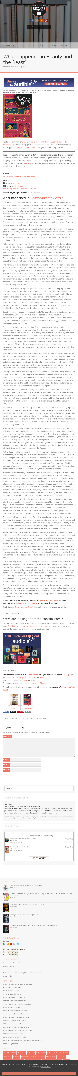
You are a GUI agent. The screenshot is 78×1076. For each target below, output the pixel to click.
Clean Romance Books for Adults (14, 997)
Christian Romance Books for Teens (15, 1011)
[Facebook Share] (6, 712)
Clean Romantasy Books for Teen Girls (16, 1017)
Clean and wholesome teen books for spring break (26, 886)
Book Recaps (18, 718)
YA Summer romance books (12, 1024)
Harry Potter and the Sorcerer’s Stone (23, 839)
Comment (7, 736)
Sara (25, 680)
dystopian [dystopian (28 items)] (25, 1057)
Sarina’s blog (32, 675)
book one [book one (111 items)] (31, 1053)
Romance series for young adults (14, 1037)
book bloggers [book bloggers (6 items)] (10, 1053)
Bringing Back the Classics (12, 987)
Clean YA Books (66, 45)
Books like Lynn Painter (11, 1044)
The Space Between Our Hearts (20, 847)
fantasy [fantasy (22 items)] (33, 1057)
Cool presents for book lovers (13, 963)
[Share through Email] (28, 712)
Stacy (24, 67)
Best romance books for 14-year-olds (16, 1027)
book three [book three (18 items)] (64, 1053)
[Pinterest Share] (20, 712)
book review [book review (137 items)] (41, 1053)
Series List (42, 45)
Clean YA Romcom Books (11, 1007)
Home (7, 45)
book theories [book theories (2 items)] (52, 1053)
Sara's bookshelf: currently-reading (39, 835)
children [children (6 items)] (16, 1057)
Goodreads (18, 186)
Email (5, 765)
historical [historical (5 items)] (61, 1057)
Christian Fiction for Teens (12, 994)
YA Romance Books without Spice (14, 1021)
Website (6, 770)
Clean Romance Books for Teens (14, 1014)
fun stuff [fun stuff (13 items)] (41, 1057)
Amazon (16, 183)
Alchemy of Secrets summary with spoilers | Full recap (27, 904)
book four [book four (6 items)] (21, 1053)
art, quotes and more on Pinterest (34, 683)
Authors (11, 718)
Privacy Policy (7, 976)
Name (5, 760)
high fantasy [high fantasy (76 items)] (51, 1057)
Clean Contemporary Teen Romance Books (17, 1004)
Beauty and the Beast (31, 142)
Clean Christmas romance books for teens (17, 1030)
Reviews (31, 45)
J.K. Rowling (14, 841)
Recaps (23, 45)
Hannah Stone (14, 849)
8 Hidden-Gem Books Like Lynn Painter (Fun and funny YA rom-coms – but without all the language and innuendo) (41, 895)
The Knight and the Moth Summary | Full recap (24, 915)
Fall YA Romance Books (11, 991)
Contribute (52, 45)
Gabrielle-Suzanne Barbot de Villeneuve (19, 176)
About (15, 45)
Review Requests (9, 966)
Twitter (43, 677)
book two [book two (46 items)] (8, 1057)
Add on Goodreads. (19, 189)
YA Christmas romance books (13, 1034)
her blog (27, 163)
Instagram (67, 675)
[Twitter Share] (13, 712)
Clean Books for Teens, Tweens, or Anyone (18, 984)
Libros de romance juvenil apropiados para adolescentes (22, 1040)
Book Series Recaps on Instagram (22, 677)
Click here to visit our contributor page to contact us (29, 626)
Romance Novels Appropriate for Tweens (17, 1001)
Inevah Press (36, 973)
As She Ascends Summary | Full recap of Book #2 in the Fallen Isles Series (33, 925)
